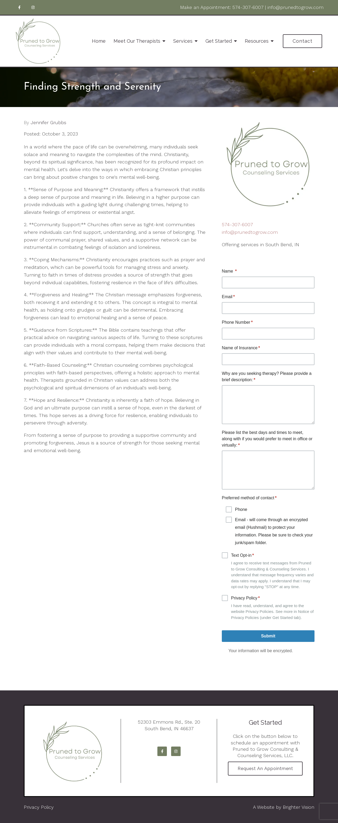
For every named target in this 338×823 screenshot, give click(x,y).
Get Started (218, 41)
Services (183, 41)
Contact (302, 41)
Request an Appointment (265, 768)
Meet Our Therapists (137, 41)
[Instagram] (33, 7)
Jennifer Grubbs (48, 122)
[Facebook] (19, 7)
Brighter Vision (298, 807)
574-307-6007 (248, 7)
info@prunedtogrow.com (295, 7)
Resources (257, 41)
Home (99, 41)
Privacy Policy (39, 807)
